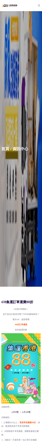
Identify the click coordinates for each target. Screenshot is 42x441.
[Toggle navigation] (39, 6)
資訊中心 (20, 149)
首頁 (5, 149)
